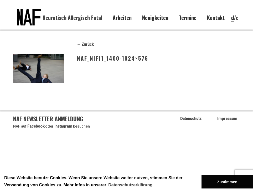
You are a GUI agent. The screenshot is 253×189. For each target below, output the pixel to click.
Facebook (35, 126)
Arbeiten (122, 17)
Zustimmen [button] (227, 182)
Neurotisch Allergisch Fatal (72, 18)
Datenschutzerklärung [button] (130, 185)
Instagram (63, 126)
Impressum (227, 119)
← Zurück (85, 44)
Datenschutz (191, 119)
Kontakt (216, 17)
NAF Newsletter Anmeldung (48, 118)
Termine (188, 17)
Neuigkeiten (155, 17)
